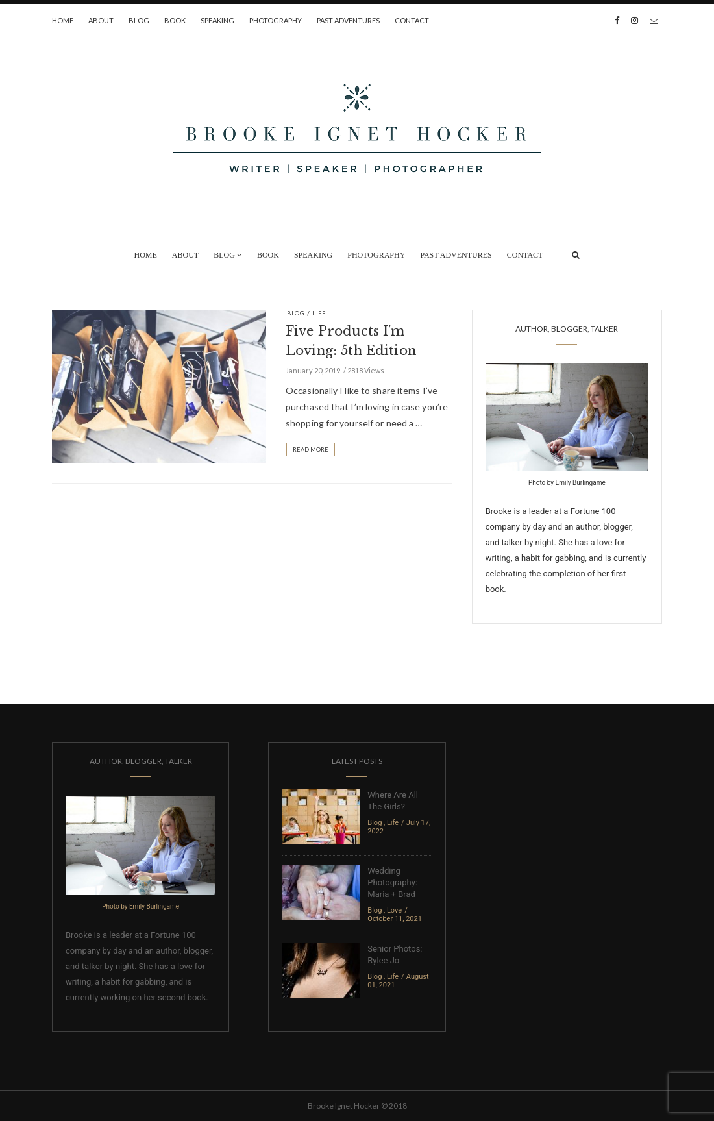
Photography (275, 20)
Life (319, 313)
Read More (310, 449)
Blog (139, 20)
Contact (412, 20)
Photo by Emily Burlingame (567, 482)
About (101, 20)
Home (62, 20)
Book (175, 20)
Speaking (217, 20)
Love (394, 910)
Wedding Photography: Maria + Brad (392, 882)
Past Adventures (348, 20)
